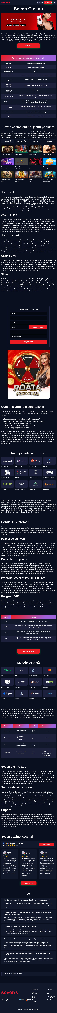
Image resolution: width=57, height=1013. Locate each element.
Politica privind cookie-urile (51, 996)
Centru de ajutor (34, 996)
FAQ (48, 993)
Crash (35, 141)
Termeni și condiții (34, 1000)
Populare (7, 141)
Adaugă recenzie (46, 844)
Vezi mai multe (28, 883)
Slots (49, 141)
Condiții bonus (50, 1000)
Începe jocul (28, 45)
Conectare (40, 2)
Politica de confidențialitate (51, 990)
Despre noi (35, 989)
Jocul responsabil (35, 993)
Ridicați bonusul (28, 651)
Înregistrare (48, 2)
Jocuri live (21, 141)
